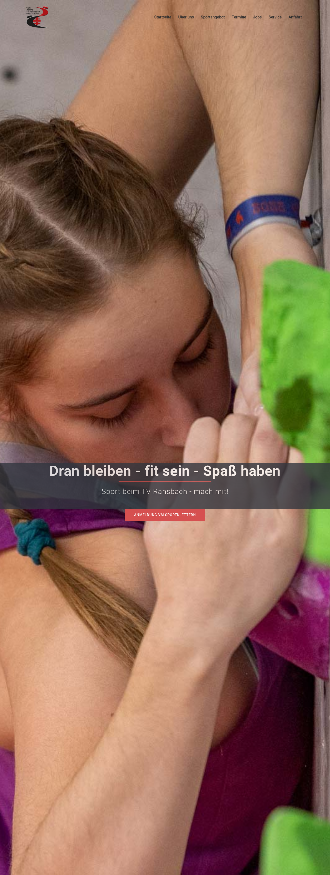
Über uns (186, 17)
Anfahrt (295, 17)
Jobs (257, 17)
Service (275, 17)
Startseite (162, 17)
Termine (239, 17)
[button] (11, 864)
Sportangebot (213, 17)
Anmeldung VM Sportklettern (165, 515)
